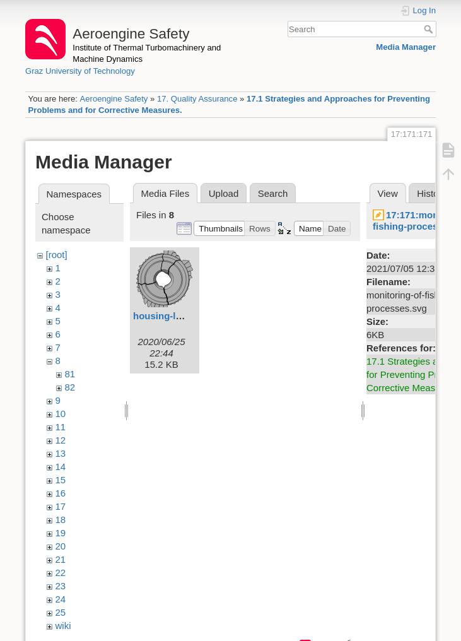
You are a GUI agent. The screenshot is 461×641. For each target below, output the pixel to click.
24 (60, 599)
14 (60, 466)
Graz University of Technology (80, 71)
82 (70, 387)
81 (70, 373)
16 (60, 493)
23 (60, 585)
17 (60, 506)
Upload (224, 193)
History (431, 193)
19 (60, 532)
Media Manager (406, 47)
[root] (56, 254)
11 (60, 426)
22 (60, 572)
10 (60, 413)
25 (60, 612)
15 (60, 479)
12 (60, 440)
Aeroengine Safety (113, 98)
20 (60, 546)
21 (60, 559)
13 (60, 453)
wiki (63, 625)
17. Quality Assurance (197, 98)
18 (60, 519)
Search (430, 29)
